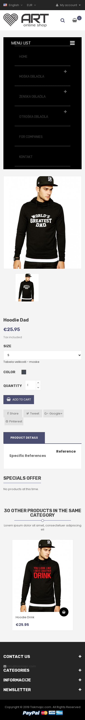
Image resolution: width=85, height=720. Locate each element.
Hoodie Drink (25, 617)
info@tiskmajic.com (21, 666)
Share (14, 413)
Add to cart (19, 399)
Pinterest (15, 421)
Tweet (34, 413)
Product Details (24, 438)
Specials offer (22, 478)
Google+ (56, 413)
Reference (66, 451)
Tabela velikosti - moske (21, 362)
